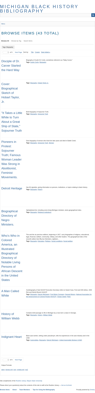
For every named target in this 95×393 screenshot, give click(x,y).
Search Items (28, 41)
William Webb (47, 315)
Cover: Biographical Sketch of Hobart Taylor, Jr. (10, 92)
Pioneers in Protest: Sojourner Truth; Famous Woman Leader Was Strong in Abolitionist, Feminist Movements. (11, 159)
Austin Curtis (34, 62)
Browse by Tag (16, 41)
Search (93, 15)
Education (41, 241)
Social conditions (56, 241)
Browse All (5, 41)
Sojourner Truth (43, 114)
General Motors (70, 294)
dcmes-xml (9, 370)
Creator (37, 52)
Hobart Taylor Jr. (43, 83)
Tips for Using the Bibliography (44, 390)
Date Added (45, 52)
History (40, 189)
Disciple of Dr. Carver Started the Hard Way (11, 65)
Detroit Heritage (11, 188)
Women (51, 143)
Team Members (24, 390)
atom (3, 370)
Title (32, 52)
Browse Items (5, 390)
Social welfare (68, 241)
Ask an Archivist (66, 385)
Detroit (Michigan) (43, 294)
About (14, 390)
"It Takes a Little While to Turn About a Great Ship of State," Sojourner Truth (11, 121)
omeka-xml (20, 370)
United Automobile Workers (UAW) (70, 340)
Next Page (18, 52)
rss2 (26, 370)
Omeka (92, 390)
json (14, 370)
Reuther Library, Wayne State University (29, 381)
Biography (43, 62)
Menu (3, 24)
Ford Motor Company (57, 294)
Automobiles (34, 340)
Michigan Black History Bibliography (39, 9)
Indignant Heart (11, 336)
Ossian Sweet (61, 297)
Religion (47, 241)
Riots (69, 297)
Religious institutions (44, 212)
